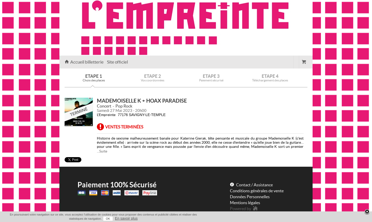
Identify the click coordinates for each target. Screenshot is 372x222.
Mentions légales (245, 202)
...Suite (102, 151)
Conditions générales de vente (257, 190)
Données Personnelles (250, 196)
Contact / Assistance (254, 184)
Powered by (240, 208)
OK (108, 218)
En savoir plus (126, 218)
